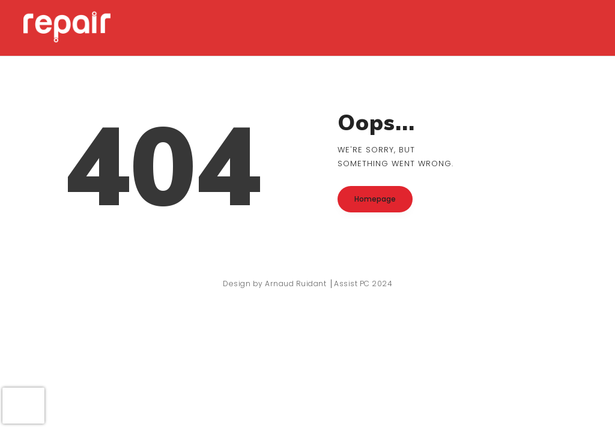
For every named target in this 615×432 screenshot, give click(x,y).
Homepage (375, 199)
